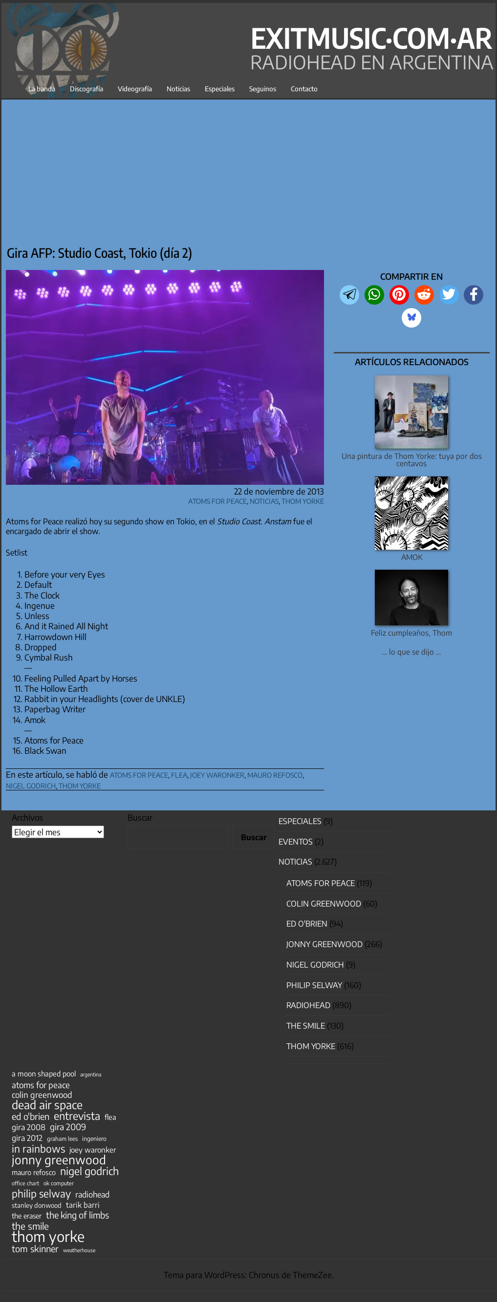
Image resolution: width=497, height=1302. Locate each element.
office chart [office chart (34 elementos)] (25, 1183)
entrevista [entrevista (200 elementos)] (77, 1116)
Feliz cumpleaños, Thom (411, 632)
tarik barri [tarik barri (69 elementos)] (83, 1204)
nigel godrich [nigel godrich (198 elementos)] (89, 1171)
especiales (300, 821)
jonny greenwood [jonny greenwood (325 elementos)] (59, 1159)
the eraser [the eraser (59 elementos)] (27, 1215)
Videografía (135, 88)
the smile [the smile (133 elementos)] (30, 1226)
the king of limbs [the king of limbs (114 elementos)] (77, 1215)
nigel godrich (31, 784)
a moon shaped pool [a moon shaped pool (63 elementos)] (44, 1073)
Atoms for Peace (217, 500)
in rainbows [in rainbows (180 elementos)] (38, 1149)
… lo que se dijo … (411, 651)
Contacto (304, 88)
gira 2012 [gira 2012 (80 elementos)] (27, 1138)
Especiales (220, 88)
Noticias (178, 88)
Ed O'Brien (306, 924)
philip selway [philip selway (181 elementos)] (41, 1194)
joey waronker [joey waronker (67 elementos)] (92, 1149)
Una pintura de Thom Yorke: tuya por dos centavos (412, 459)
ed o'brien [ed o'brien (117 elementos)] (30, 1116)
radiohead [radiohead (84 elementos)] (92, 1194)
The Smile (305, 1026)
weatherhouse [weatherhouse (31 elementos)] (79, 1250)
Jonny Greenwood (324, 944)
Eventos (296, 842)
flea (179, 773)
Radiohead (308, 1005)
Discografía (86, 88)
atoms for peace (139, 773)
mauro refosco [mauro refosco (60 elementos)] (34, 1172)
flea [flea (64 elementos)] (110, 1117)
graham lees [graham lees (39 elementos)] (62, 1138)
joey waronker (217, 773)
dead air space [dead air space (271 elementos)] (47, 1105)
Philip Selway (314, 985)
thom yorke (80, 784)
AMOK (411, 556)
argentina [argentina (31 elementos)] (90, 1074)
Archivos (27, 817)
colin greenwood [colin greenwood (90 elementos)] (42, 1095)
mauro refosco (275, 773)
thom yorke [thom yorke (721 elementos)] (48, 1236)
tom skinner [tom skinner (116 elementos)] (35, 1249)
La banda (41, 88)
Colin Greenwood (323, 904)
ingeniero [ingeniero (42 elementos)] (94, 1138)
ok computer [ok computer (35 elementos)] (58, 1182)
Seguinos (262, 88)
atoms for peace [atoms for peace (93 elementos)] (41, 1085)
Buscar (140, 817)
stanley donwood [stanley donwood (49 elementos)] (37, 1205)
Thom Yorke (302, 500)
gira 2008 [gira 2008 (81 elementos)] (28, 1127)
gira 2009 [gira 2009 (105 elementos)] (68, 1127)
